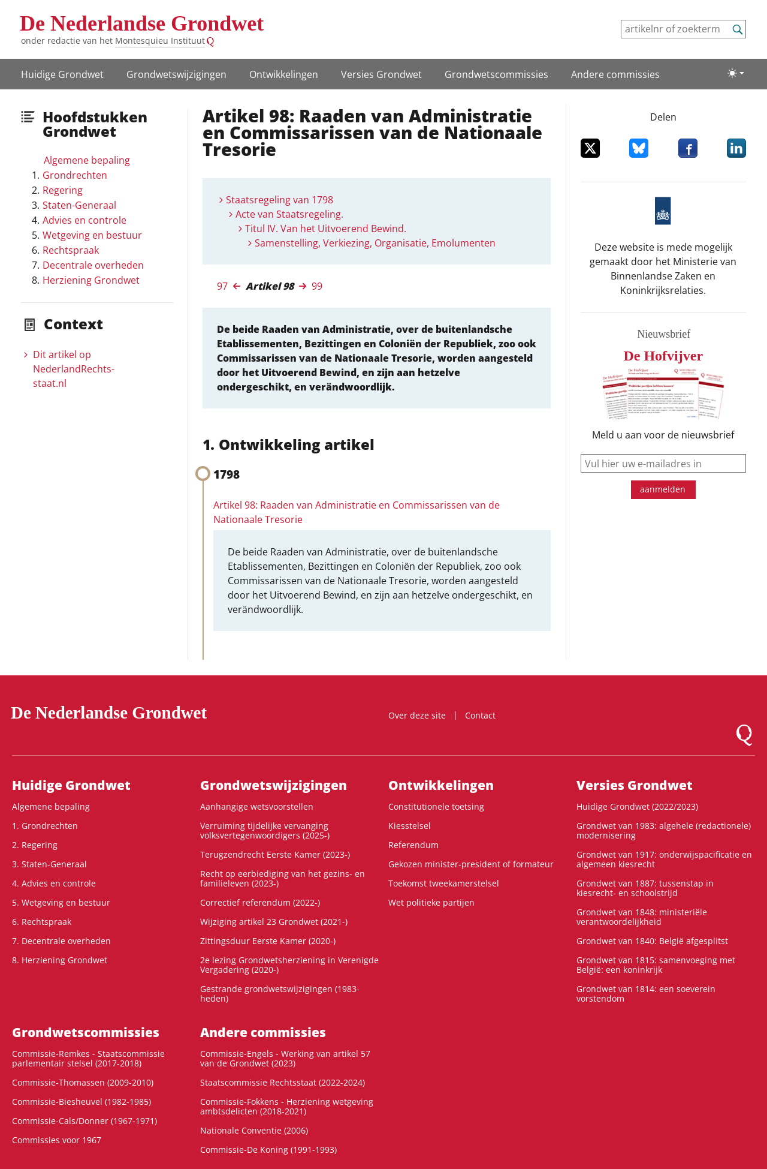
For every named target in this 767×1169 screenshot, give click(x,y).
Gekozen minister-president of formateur (471, 864)
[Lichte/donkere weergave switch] (735, 73)
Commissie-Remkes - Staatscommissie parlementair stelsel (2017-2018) (88, 1058)
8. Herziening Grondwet (59, 960)
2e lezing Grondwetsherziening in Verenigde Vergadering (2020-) (289, 964)
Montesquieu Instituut (160, 40)
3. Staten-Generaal (49, 864)
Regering (63, 190)
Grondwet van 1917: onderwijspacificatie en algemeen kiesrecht (664, 859)
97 (222, 286)
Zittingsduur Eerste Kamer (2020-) (268, 940)
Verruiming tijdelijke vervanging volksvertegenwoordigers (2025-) (265, 830)
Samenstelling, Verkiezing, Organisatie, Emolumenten (375, 243)
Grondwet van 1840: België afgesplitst (652, 940)
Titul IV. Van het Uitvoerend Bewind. (325, 228)
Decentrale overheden (93, 265)
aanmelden (663, 489)
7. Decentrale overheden (61, 940)
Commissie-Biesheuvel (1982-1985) (81, 1101)
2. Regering (35, 845)
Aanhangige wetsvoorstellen (256, 806)
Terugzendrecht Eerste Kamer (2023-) (275, 854)
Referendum (413, 845)
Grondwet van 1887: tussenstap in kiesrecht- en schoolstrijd (645, 887)
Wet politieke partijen (431, 902)
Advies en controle (84, 220)
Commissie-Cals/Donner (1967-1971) (84, 1120)
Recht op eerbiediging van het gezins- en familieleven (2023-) (282, 878)
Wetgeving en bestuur (92, 235)
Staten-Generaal (79, 205)
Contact (480, 715)
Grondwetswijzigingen (176, 74)
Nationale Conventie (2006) (254, 1130)
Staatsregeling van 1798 (279, 199)
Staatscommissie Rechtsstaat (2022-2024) (282, 1082)
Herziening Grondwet (91, 280)
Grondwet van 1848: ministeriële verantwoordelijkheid (641, 916)
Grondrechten (75, 175)
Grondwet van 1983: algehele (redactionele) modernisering (663, 830)
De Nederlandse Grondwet (142, 23)
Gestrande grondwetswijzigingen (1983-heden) (280, 993)
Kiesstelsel (409, 825)
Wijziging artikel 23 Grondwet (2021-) (274, 921)
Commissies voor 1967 (56, 1140)
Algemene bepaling (87, 160)
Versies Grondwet (381, 74)
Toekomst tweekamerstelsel (443, 883)
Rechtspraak (71, 250)
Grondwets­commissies (496, 74)
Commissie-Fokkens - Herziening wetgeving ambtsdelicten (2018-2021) (286, 1106)
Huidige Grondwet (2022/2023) (637, 806)
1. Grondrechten (45, 825)
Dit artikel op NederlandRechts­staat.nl (73, 369)
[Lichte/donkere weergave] (735, 73)
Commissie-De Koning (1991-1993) (268, 1149)
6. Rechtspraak (41, 921)
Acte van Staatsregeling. (289, 214)
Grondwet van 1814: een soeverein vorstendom (645, 993)
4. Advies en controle (54, 883)
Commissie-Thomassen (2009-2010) (82, 1082)
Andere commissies (615, 74)
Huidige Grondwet (62, 74)
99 (317, 286)
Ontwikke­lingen (283, 74)
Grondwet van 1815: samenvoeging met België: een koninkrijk (655, 964)
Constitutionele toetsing (436, 806)
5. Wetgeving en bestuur (61, 902)
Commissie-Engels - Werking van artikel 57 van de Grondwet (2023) (285, 1058)
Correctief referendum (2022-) (260, 902)
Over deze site (417, 715)
